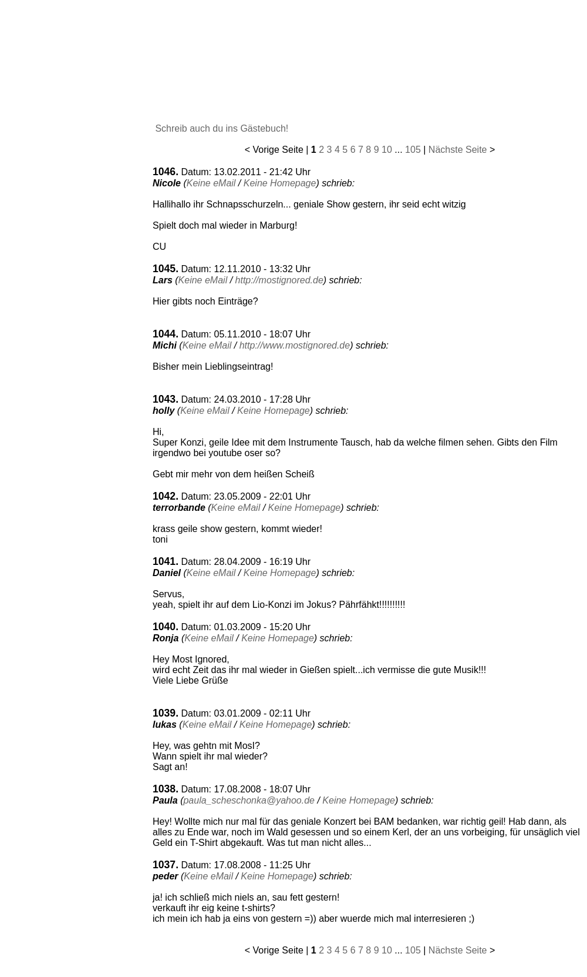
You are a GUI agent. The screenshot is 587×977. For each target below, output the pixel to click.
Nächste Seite (458, 150)
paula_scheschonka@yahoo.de (249, 800)
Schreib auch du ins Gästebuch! (220, 128)
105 (413, 150)
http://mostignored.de (279, 280)
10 (387, 150)
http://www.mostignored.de (294, 345)
